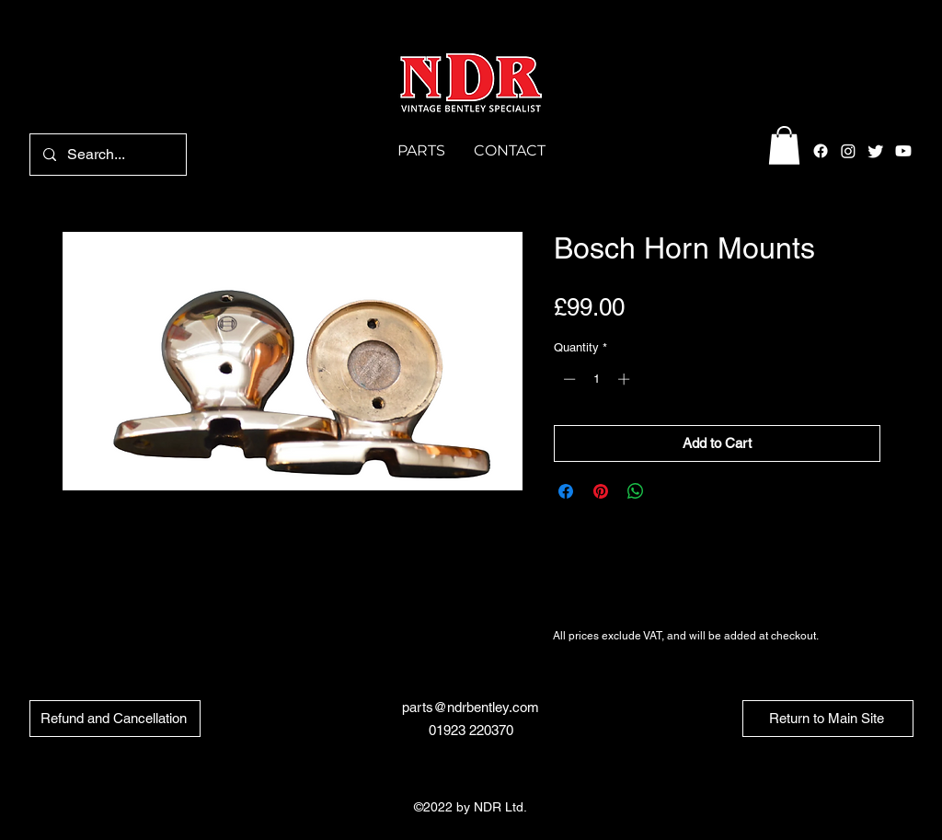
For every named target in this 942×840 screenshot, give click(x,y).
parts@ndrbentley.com (470, 707)
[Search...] (107, 154)
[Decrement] (568, 379)
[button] (784, 145)
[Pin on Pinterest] (601, 491)
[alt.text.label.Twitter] (876, 151)
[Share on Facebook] (566, 491)
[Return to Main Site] (827, 718)
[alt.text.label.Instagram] (848, 151)
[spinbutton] (597, 379)
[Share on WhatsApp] (636, 491)
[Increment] (626, 379)
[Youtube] (903, 151)
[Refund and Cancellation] (115, 718)
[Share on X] (671, 491)
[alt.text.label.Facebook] (820, 151)
